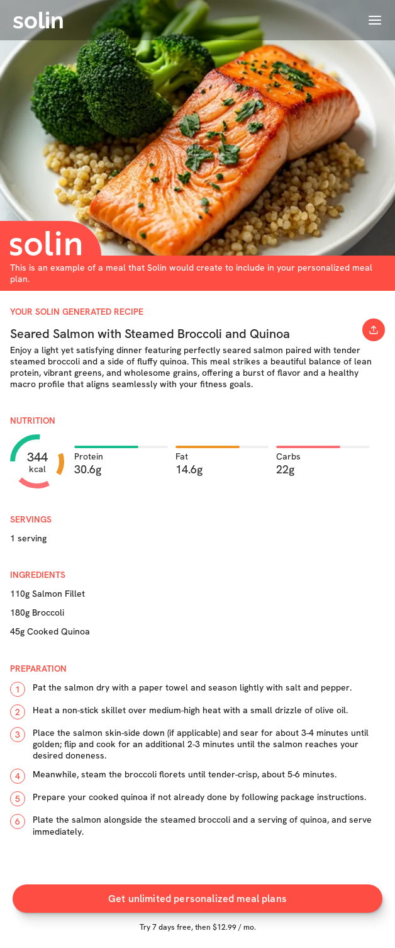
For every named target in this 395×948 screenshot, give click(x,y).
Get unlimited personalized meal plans (197, 898)
